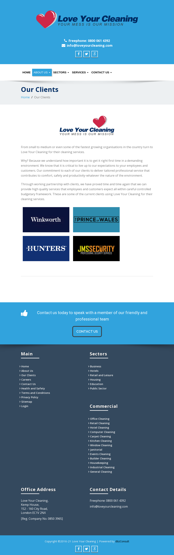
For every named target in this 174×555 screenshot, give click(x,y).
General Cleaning (101, 471)
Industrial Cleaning (102, 467)
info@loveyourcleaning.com (90, 45)
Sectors (61, 72)
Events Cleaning (100, 454)
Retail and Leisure (101, 375)
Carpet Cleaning (100, 436)
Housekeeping (99, 463)
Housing (95, 379)
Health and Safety (33, 388)
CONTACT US (87, 331)
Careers (26, 379)
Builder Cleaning (100, 458)
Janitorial (96, 449)
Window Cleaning (101, 445)
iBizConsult (122, 541)
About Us (42, 72)
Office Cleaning (99, 418)
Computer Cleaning (102, 432)
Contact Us (101, 72)
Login (24, 406)
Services (80, 72)
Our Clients (28, 375)
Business (95, 366)
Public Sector (98, 388)
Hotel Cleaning (99, 427)
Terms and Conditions (35, 393)
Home (26, 72)
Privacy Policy (29, 397)
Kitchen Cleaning (101, 441)
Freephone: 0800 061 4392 (89, 40)
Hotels (94, 371)
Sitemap (26, 401)
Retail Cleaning (100, 423)
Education (96, 384)
